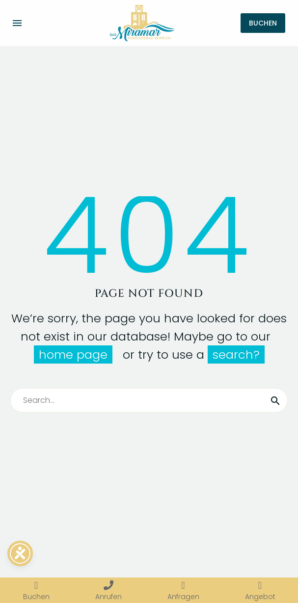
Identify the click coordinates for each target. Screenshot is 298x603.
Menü (17, 23)
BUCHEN (263, 23)
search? (236, 354)
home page (73, 354)
